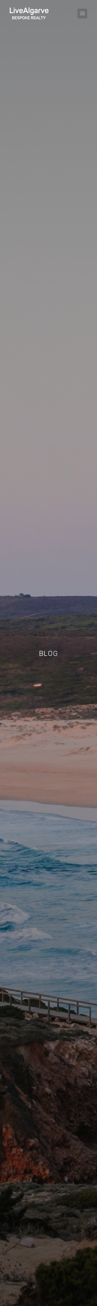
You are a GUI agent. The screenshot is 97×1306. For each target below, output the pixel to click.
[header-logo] (29, 13)
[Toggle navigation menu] (82, 13)
